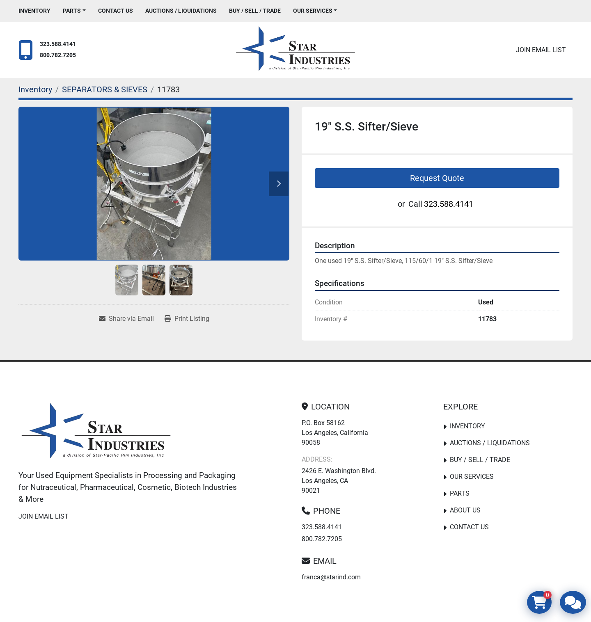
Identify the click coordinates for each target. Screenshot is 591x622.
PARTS (72, 10)
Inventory (34, 10)
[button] (74, 11)
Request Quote (437, 178)
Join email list (541, 50)
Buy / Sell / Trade (255, 10)
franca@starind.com (331, 577)
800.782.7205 (58, 55)
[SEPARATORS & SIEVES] (104, 89)
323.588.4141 (58, 44)
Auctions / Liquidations (181, 10)
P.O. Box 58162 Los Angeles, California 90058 (335, 432)
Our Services (312, 10)
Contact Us (115, 10)
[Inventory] (35, 89)
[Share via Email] (126, 319)
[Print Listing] (187, 319)
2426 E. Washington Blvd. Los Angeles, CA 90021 (339, 480)
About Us (465, 510)
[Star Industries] (96, 432)
